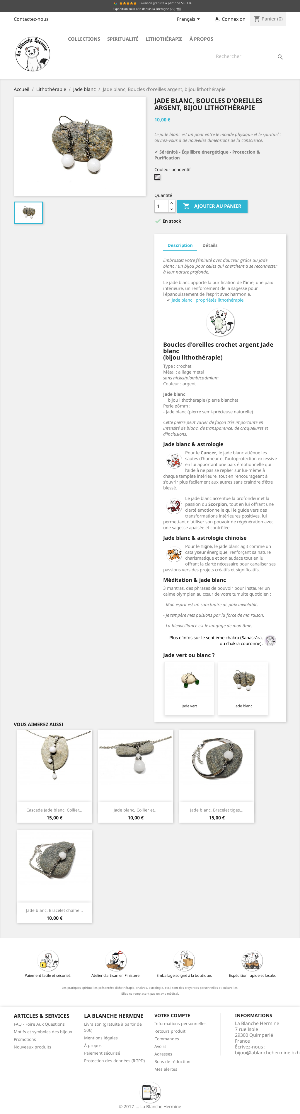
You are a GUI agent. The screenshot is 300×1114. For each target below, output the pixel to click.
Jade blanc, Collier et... (136, 810)
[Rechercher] (249, 56)
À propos (201, 39)
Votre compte (172, 1015)
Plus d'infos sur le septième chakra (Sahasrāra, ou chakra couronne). (223, 640)
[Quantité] (161, 206)
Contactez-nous (31, 19)
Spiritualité (123, 39)
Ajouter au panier (212, 206)
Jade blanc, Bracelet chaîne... (54, 910)
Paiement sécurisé (102, 1053)
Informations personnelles (180, 1023)
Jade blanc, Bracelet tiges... (216, 810)
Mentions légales (101, 1038)
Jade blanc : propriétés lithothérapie (207, 300)
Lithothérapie (164, 39)
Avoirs (160, 1046)
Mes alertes (165, 1069)
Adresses (163, 1054)
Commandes (166, 1038)
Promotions (25, 1039)
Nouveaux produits (32, 1047)
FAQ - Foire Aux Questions (39, 1024)
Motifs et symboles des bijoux (43, 1031)
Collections (84, 39)
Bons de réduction (172, 1061)
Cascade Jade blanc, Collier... (54, 810)
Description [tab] (180, 245)
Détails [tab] (210, 245)
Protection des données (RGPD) (114, 1060)
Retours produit (169, 1031)
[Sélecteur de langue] (189, 19)
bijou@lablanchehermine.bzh (267, 1052)
